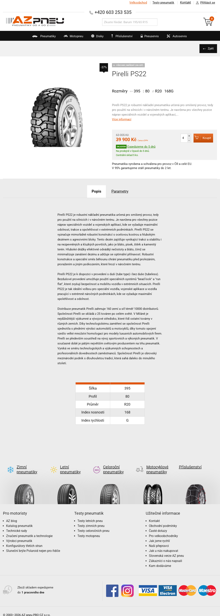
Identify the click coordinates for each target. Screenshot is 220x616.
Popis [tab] (95, 191)
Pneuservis (151, 37)
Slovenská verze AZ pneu (166, 549)
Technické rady (16, 524)
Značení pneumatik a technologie (29, 529)
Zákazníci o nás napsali (165, 554)
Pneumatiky (34, 37)
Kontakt (185, 2)
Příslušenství (123, 36)
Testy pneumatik (163, 2)
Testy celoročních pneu (93, 524)
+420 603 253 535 (113, 12)
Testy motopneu (88, 529)
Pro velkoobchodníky (163, 529)
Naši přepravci (159, 539)
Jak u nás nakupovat (163, 544)
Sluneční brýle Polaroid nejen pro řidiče (33, 544)
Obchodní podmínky (163, 519)
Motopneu (67, 37)
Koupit (202, 138)
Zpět (210, 48)
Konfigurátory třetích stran (24, 539)
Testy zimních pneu (90, 519)
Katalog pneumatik (19, 519)
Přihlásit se (204, 3)
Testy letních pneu (90, 514)
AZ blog (11, 514)
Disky (93, 37)
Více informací (121, 119)
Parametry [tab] (121, 191)
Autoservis (181, 37)
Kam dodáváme (160, 559)
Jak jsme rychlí (159, 534)
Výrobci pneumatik (19, 534)
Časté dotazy (158, 524)
